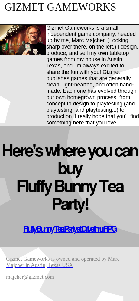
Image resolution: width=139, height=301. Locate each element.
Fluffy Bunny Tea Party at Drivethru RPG (69, 229)
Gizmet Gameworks (60, 7)
